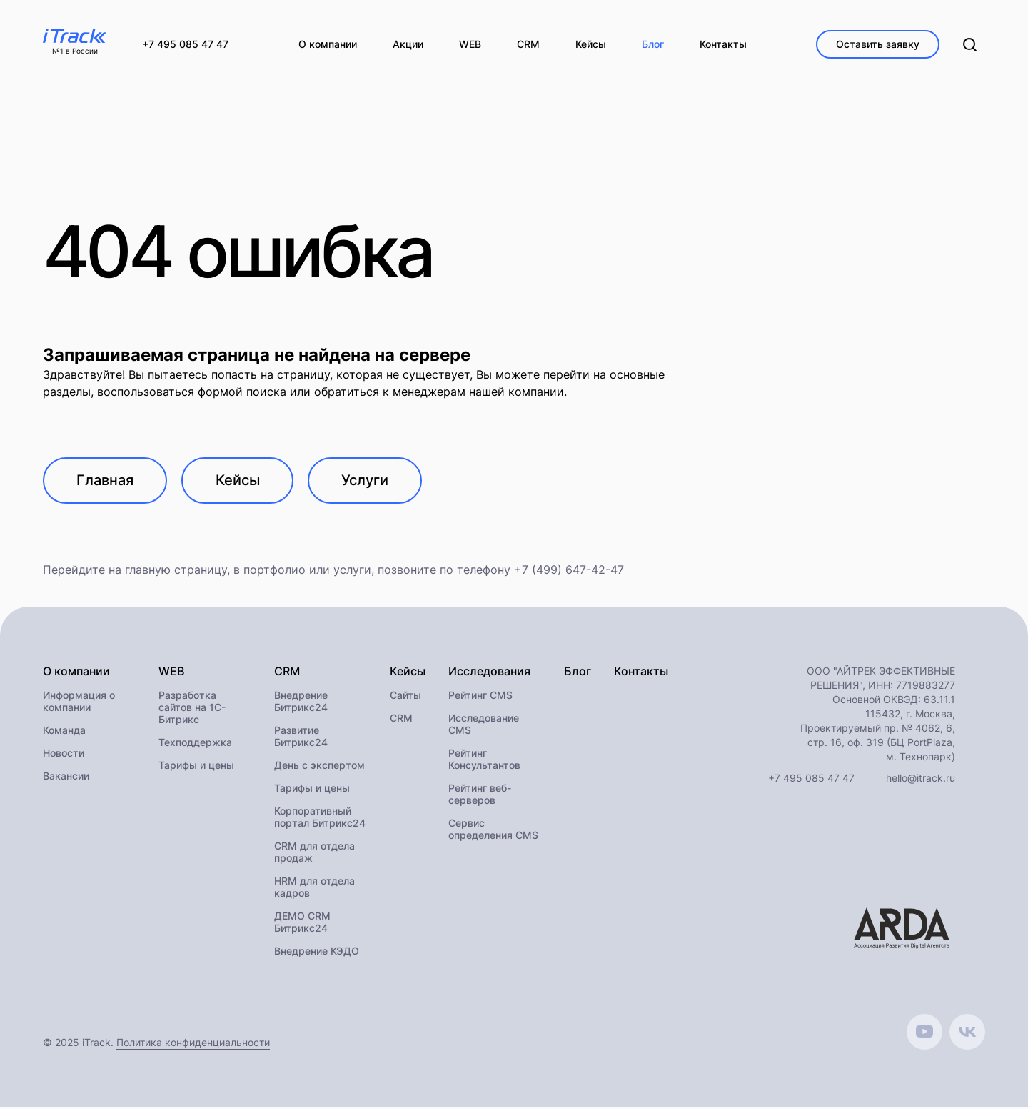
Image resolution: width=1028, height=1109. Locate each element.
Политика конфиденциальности (193, 1044)
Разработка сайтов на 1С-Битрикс (192, 709)
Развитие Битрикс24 (301, 738)
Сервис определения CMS (493, 831)
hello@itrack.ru (920, 780)
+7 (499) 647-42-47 (569, 572)
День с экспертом (319, 767)
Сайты (405, 697)
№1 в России (75, 51)
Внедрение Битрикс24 (301, 703)
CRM (401, 720)
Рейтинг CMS (480, 697)
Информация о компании (79, 703)
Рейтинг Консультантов (484, 761)
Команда (64, 732)
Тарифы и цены (196, 767)
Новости (63, 755)
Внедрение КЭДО (316, 953)
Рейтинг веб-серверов (479, 796)
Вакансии (66, 778)
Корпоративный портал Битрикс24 (320, 819)
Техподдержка (195, 744)
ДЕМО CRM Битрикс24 (302, 924)
